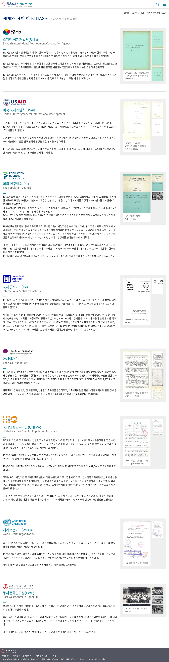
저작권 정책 (5, 655)
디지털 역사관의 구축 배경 (46, 655)
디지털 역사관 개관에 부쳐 (23, 655)
